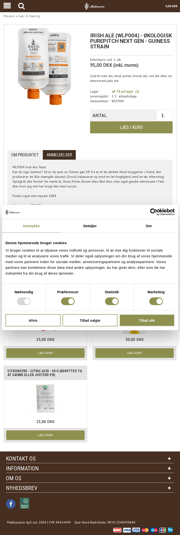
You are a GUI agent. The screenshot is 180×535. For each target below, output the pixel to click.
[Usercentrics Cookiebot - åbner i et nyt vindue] (154, 211)
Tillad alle (147, 320)
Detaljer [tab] (90, 226)
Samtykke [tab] (31, 226)
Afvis (33, 320)
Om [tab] (149, 226)
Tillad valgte (90, 320)
